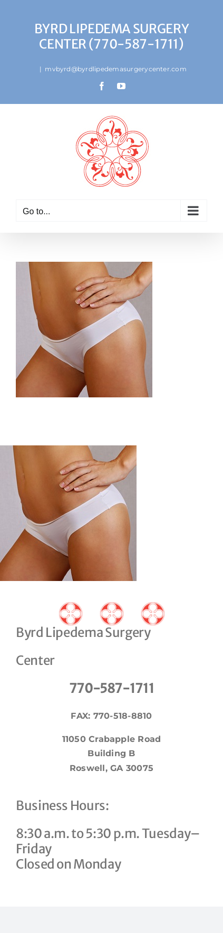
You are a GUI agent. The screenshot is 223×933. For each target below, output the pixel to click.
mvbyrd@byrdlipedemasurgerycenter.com (116, 69)
